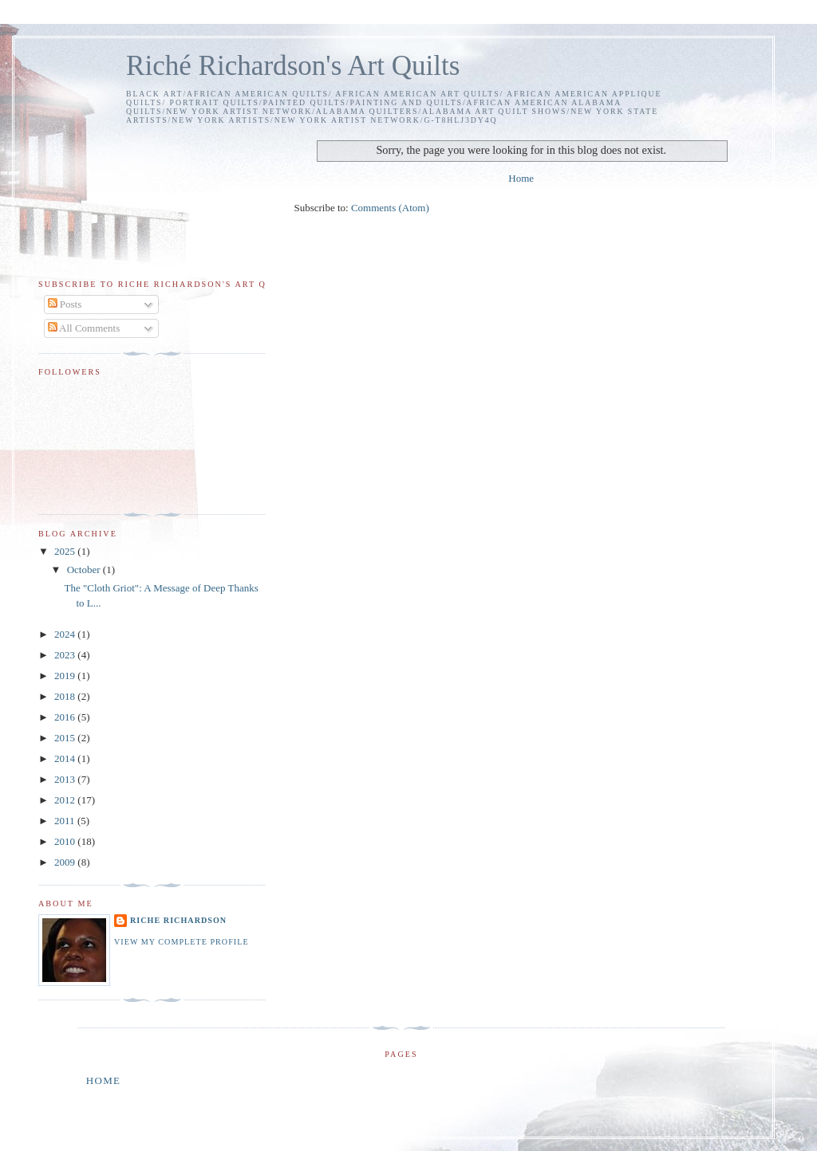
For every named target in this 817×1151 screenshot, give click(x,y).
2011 (65, 821)
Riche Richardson (178, 920)
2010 (65, 841)
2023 (65, 655)
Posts (65, 304)
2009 (65, 862)
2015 (65, 738)
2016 (65, 717)
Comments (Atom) (390, 208)
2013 (65, 779)
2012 (65, 800)
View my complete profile (181, 941)
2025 (65, 551)
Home (521, 178)
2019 (65, 676)
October (85, 570)
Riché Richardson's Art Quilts (293, 65)
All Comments (84, 328)
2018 (65, 696)
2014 (65, 758)
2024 (65, 634)
